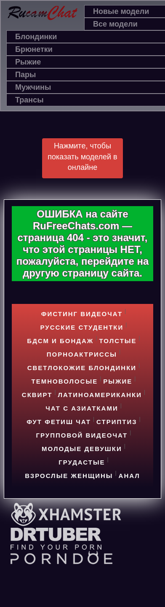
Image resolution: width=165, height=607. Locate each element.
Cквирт (37, 394)
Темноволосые (65, 381)
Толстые (118, 340)
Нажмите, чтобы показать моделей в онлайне (82, 157)
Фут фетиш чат (59, 421)
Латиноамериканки (100, 394)
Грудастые (82, 462)
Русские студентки (82, 327)
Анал (129, 475)
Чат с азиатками (81, 408)
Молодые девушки (82, 448)
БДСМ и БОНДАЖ (60, 340)
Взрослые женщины (69, 475)
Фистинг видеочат (81, 313)
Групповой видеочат (82, 435)
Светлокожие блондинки (81, 367)
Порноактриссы (82, 354)
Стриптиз (116, 421)
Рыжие (117, 381)
